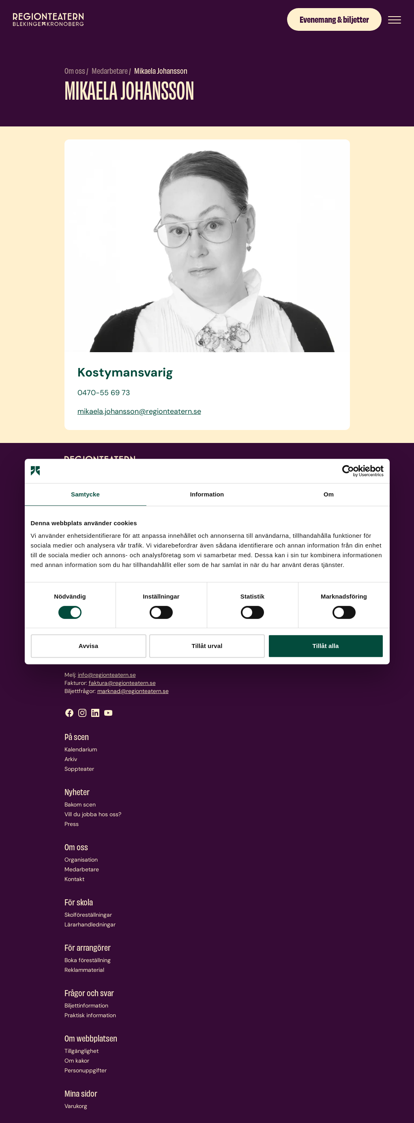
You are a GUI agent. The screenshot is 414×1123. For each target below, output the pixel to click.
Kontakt (74, 879)
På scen (76, 736)
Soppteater (79, 768)
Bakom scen (80, 804)
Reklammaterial (84, 969)
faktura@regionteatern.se (122, 683)
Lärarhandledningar (90, 924)
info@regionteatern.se (107, 674)
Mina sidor (80, 1093)
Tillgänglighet (81, 1051)
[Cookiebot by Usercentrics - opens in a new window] (348, 471)
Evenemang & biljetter (334, 18)
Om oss (75, 70)
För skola (78, 901)
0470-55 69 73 (103, 392)
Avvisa (88, 645)
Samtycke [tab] (85, 494)
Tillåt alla (325, 645)
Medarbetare (110, 70)
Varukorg (75, 1106)
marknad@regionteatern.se (133, 691)
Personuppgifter (85, 1070)
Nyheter (77, 791)
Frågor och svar (89, 992)
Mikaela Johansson (160, 70)
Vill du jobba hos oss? (92, 814)
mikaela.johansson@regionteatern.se (139, 411)
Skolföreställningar (88, 914)
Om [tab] (329, 494)
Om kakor (76, 1060)
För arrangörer (87, 947)
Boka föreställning (87, 960)
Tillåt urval (207, 645)
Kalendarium (80, 749)
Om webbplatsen (90, 1038)
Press (71, 824)
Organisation (81, 859)
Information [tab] (207, 494)
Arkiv (70, 759)
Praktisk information (90, 1015)
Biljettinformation (86, 1005)
